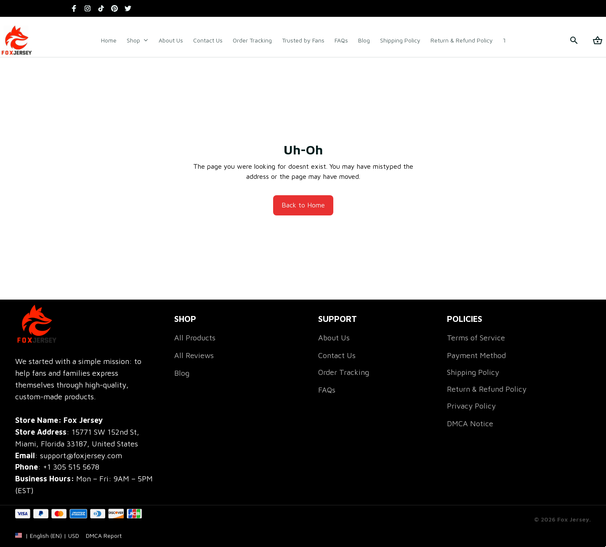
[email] (68, 456)
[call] (71, 467)
